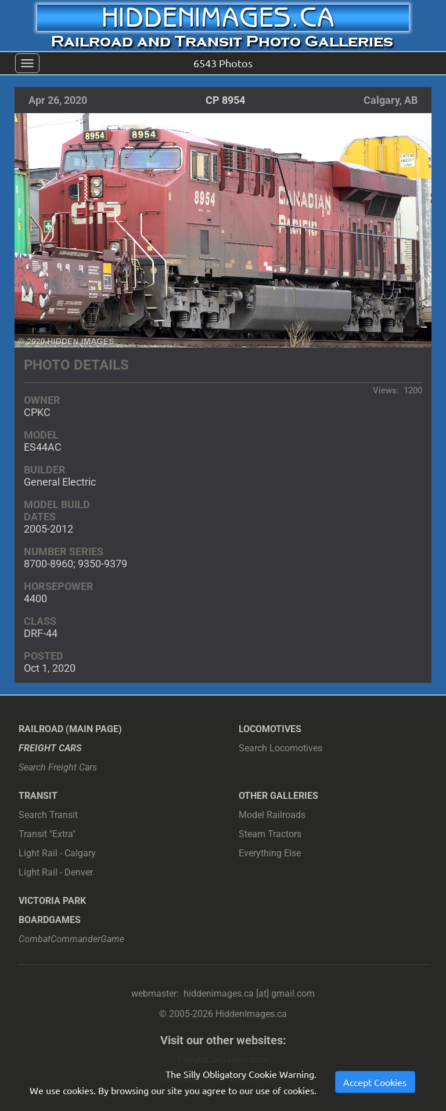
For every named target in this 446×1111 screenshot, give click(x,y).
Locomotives (270, 728)
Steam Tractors (270, 833)
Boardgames (50, 919)
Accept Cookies (375, 1082)
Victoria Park (52, 900)
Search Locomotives (280, 748)
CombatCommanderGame (71, 938)
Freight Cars (50, 748)
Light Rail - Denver (56, 872)
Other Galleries (278, 795)
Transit (38, 795)
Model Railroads (272, 814)
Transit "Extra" (47, 833)
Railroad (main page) (70, 728)
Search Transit (48, 814)
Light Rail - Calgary (57, 853)
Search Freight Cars (58, 767)
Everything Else (270, 853)
